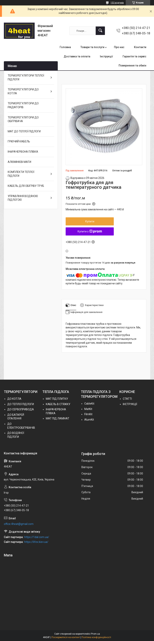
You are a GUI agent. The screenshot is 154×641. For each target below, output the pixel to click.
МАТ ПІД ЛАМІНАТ (57, 418)
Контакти (140, 47)
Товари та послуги (92, 47)
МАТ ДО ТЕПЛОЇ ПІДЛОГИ (24, 131)
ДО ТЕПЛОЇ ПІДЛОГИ (20, 404)
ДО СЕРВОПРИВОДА (20, 409)
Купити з (90, 231)
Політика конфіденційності (96, 637)
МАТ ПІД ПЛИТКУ (57, 398)
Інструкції (106, 56)
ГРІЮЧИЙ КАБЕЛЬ (19, 141)
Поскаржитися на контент (66, 637)
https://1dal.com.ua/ (36, 537)
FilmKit (88, 414)
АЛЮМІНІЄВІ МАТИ (19, 161)
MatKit (88, 409)
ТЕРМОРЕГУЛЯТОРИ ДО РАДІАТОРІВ (23, 105)
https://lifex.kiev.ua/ (36, 541)
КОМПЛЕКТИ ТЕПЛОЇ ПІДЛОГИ (21, 173)
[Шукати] (100, 30)
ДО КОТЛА (14, 398)
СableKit (89, 403)
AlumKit (89, 419)
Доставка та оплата (77, 56)
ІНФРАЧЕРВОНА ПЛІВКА (23, 151)
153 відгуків (117, 2)
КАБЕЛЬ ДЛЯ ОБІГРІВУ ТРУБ (26, 185)
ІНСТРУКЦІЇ (130, 404)
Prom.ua (95, 633)
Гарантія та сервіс (134, 56)
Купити (89, 221)
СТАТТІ (127, 398)
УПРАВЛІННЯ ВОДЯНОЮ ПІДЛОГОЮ (23, 198)
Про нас (119, 47)
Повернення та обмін (132, 65)
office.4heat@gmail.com (18, 523)
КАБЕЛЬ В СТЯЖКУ (58, 404)
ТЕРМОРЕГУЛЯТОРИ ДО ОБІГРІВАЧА (23, 119)
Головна (65, 47)
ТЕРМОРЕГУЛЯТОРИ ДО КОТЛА (23, 91)
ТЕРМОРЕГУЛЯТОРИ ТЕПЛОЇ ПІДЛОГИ (26, 77)
